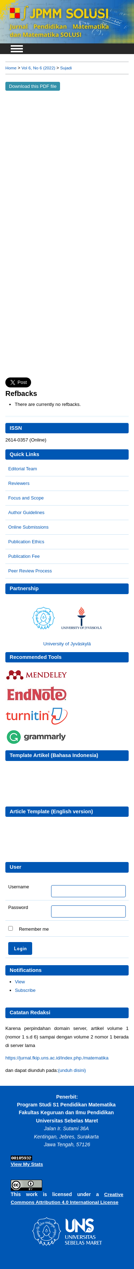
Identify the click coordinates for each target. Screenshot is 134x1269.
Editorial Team (22, 468)
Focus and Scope (26, 498)
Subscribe (25, 990)
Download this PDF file (32, 86)
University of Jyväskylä (67, 643)
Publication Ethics (26, 541)
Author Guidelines (26, 512)
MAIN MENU (17, 48)
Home (10, 67)
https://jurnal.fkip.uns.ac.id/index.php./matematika (56, 1058)
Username (18, 886)
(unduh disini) (72, 1070)
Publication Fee (24, 556)
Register (118, 9)
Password (18, 907)
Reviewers (19, 483)
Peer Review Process (30, 570)
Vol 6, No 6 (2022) (38, 67)
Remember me (34, 929)
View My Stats (27, 1164)
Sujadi (66, 67)
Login (96, 9)
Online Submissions (28, 527)
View (20, 981)
